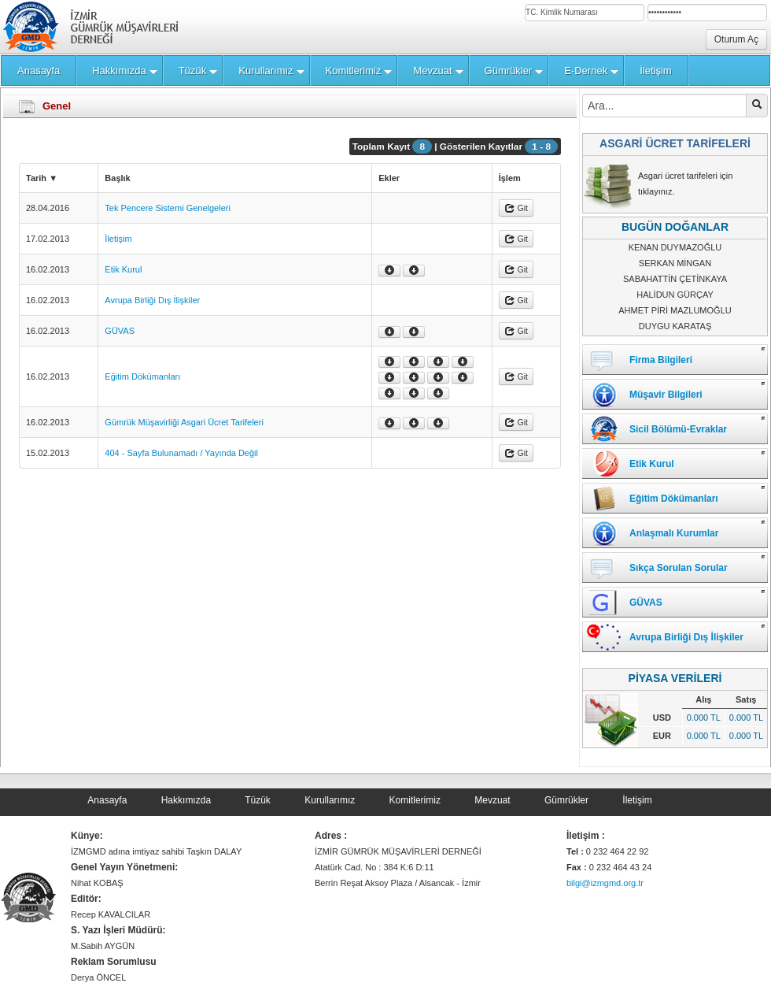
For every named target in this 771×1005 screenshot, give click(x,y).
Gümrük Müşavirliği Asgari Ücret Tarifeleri (184, 422)
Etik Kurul (123, 269)
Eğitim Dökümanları (142, 376)
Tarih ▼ (41, 178)
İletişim (118, 238)
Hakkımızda (186, 800)
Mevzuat (492, 800)
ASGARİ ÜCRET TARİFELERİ (675, 143)
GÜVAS (120, 331)
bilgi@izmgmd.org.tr (605, 883)
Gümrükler (566, 800)
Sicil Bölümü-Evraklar (678, 429)
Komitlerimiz (415, 800)
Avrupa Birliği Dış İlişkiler (152, 300)
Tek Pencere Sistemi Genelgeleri (168, 208)
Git (516, 207)
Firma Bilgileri (660, 359)
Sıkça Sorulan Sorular (678, 567)
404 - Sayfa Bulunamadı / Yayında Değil (181, 453)
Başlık (117, 178)
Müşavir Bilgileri (666, 394)
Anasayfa (107, 800)
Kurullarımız (329, 800)
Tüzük (258, 800)
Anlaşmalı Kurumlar (673, 533)
